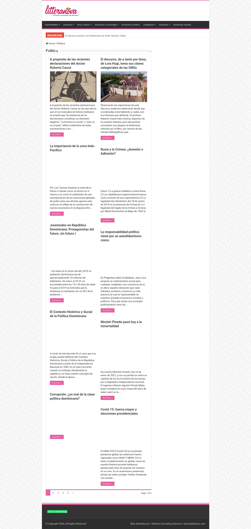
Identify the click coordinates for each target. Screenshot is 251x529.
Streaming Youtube (182, 25)
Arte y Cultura (83, 25)
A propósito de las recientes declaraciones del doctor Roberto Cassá (70, 63)
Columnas (163, 25)
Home (50, 43)
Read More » (57, 134)
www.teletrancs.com (194, 523)
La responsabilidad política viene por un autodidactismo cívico (121, 236)
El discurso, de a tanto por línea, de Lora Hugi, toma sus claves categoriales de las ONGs (123, 63)
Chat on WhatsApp (57, 511)
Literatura (67, 25)
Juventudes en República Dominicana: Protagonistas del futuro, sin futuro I (72, 229)
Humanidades (51, 25)
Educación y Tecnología (106, 25)
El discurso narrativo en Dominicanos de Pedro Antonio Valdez (95, 35)
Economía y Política (131, 25)
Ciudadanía (148, 25)
